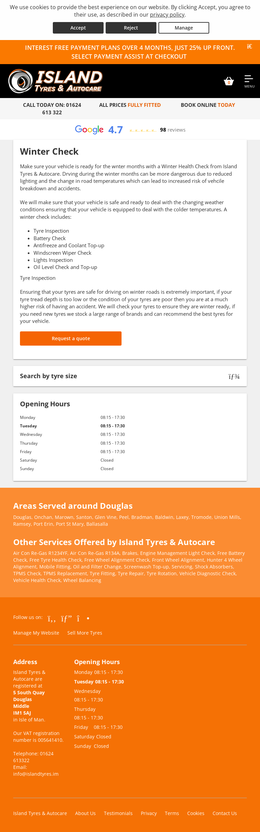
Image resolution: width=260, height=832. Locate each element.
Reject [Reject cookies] (131, 27)
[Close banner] (252, 46)
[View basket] (229, 81)
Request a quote (71, 338)
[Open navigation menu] (249, 81)
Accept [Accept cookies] (78, 27)
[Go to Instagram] (83, 618)
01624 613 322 (61, 108)
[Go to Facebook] (52, 618)
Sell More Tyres (84, 633)
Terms (172, 813)
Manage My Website (36, 633)
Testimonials (118, 813)
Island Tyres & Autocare (40, 813)
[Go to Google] (66, 618)
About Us (85, 813)
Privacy (149, 813)
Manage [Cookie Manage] (184, 27)
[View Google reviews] (129, 129)
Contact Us (225, 813)
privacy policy (167, 14)
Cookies (195, 813)
